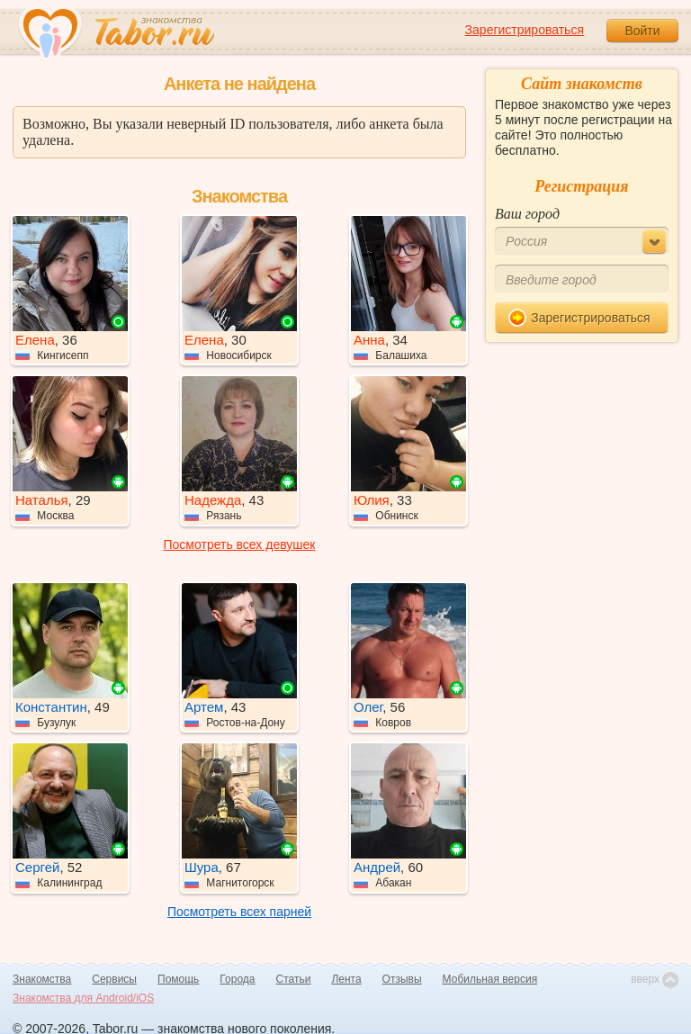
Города (237, 979)
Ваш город (527, 213)
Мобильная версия (490, 979)
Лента (346, 979)
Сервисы (114, 979)
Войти (642, 30)
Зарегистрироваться (524, 29)
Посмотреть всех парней (239, 911)
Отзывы (402, 979)
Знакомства (42, 979)
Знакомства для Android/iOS (83, 998)
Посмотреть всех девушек (240, 544)
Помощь (178, 979)
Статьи (293, 979)
